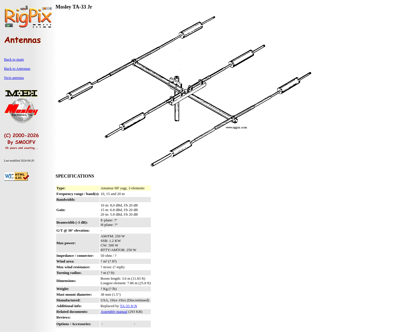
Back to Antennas (17, 68)
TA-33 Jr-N (128, 306)
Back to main (14, 59)
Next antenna (14, 77)
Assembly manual (113, 311)
